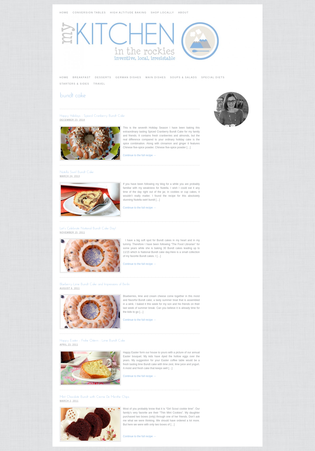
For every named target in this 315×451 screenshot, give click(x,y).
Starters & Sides (74, 83)
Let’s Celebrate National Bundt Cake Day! (88, 228)
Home (64, 12)
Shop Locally (162, 12)
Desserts (103, 77)
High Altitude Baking (128, 12)
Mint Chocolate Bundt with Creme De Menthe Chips (94, 397)
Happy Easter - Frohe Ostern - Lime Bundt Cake (92, 340)
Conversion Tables (89, 12)
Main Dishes (155, 77)
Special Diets (213, 77)
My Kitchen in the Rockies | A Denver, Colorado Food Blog (157, 43)
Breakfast (82, 77)
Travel (99, 83)
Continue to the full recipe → (139, 155)
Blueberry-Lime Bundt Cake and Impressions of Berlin (95, 284)
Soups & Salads (183, 77)
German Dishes (128, 77)
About (183, 12)
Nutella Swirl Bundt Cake (77, 172)
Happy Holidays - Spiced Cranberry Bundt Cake (92, 116)
